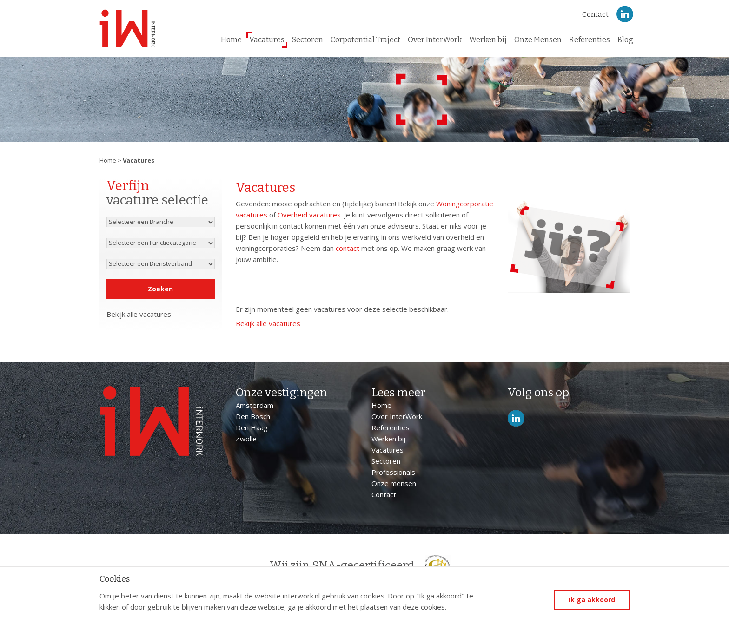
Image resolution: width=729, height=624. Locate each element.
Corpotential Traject (365, 39)
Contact (595, 14)
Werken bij (488, 39)
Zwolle (246, 438)
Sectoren (307, 39)
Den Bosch (253, 416)
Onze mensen (393, 483)
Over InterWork (435, 39)
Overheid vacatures (309, 214)
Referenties (589, 39)
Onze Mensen (538, 39)
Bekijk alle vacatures (138, 314)
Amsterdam (254, 405)
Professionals (393, 472)
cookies (372, 595)
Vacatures (267, 39)
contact (347, 248)
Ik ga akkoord (592, 599)
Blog (625, 39)
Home (231, 39)
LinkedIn (624, 14)
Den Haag (252, 427)
